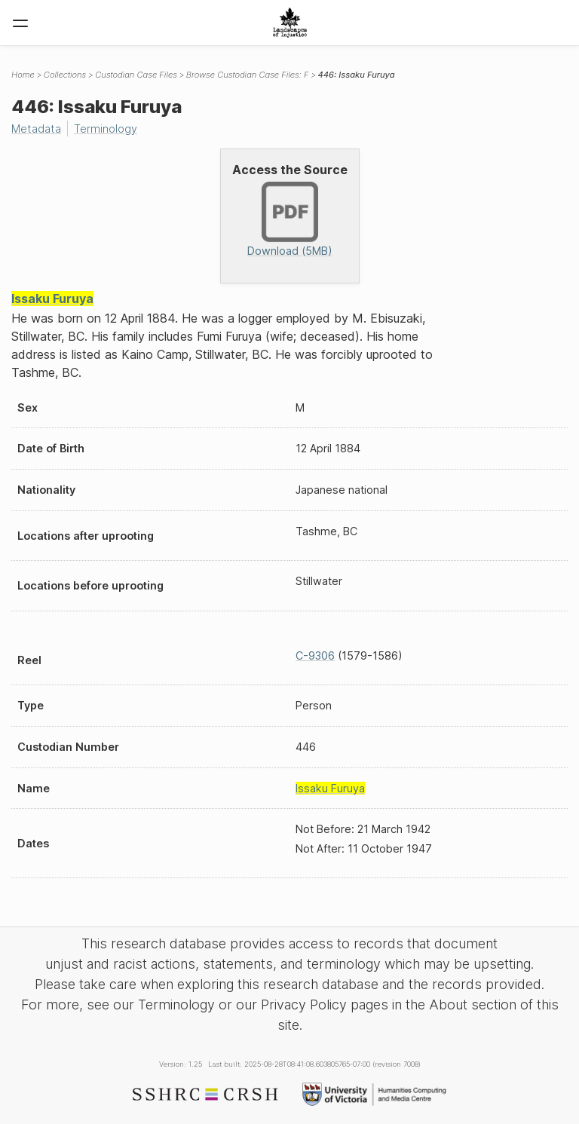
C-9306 (315, 655)
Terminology (105, 128)
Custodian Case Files (136, 74)
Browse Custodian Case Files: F (247, 74)
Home (23, 74)
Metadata (36, 128)
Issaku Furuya (52, 298)
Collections (65, 74)
